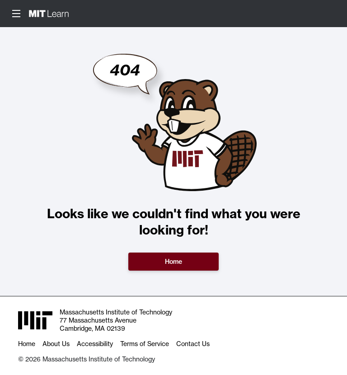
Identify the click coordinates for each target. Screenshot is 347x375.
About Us (56, 344)
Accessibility (95, 344)
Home (173, 262)
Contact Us (193, 344)
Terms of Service (144, 344)
